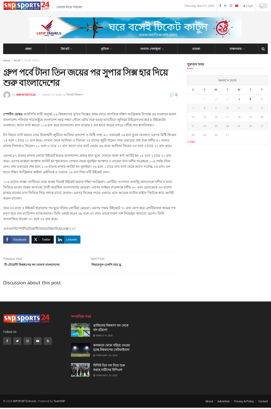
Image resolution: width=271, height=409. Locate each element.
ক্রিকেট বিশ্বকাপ (31, 60)
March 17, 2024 (52, 95)
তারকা (196, 49)
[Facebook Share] (16, 240)
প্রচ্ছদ (28, 49)
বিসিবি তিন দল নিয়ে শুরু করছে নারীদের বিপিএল (109, 368)
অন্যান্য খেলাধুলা (150, 49)
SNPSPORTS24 (25, 95)
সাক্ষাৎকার (236, 49)
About (209, 402)
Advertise (223, 402)
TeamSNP (59, 402)
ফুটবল (105, 49)
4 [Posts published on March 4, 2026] (239, 99)
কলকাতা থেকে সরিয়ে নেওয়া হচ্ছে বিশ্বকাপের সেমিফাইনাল (111, 348)
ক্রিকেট (65, 49)
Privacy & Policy (244, 402)
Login (248, 6)
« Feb (191, 142)
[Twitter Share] (43, 240)
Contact (263, 402)
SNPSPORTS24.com (24, 402)
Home (6, 60)
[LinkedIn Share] (68, 240)
